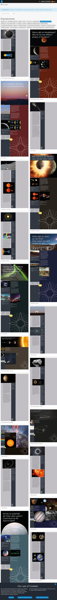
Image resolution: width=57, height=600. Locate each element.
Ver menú (4, 4)
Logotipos (19, 23)
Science (43, 1)
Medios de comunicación (33, 23)
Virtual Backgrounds (38, 27)
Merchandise (44, 23)
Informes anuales (12, 21)
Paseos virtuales (49, 27)
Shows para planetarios (34, 25)
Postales (43, 25)
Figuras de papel (22, 25)
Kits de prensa (13, 27)
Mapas (24, 23)
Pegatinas (29, 27)
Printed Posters (51, 25)
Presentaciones (5, 27)
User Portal (48, 1)
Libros (20, 21)
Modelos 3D (4, 21)
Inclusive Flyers (11, 23)
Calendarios (36, 21)
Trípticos (3, 23)
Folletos (29, 21)
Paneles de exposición (45, 21)
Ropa (24, 21)
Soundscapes (22, 27)
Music (15, 25)
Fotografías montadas (6, 25)
